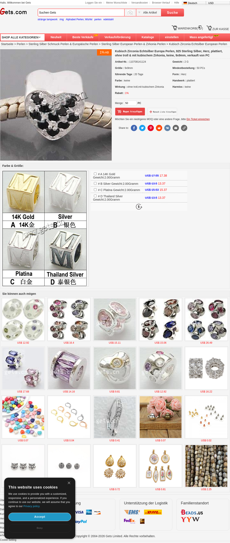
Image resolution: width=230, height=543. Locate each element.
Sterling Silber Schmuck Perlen (49, 44)
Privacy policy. (31, 506)
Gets (13, 11)
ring (62, 19)
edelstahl (109, 19)
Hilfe (176, 2)
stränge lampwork (47, 19)
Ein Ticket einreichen (198, 119)
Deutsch (192, 3)
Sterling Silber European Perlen (121, 44)
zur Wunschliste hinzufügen (162, 112)
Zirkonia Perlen (156, 44)
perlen (97, 19)
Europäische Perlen (85, 44)
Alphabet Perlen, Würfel (79, 19)
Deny (40, 528)
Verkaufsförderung (117, 37)
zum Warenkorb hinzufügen (130, 112)
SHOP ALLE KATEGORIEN (20, 37)
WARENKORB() (190, 28)
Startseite (7, 44)
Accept (39, 516)
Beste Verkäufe (82, 37)
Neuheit (56, 37)
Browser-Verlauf (161, 2)
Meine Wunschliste (116, 2)
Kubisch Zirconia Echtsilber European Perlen (198, 44)
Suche (172, 12)
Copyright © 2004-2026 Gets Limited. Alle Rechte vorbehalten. (115, 536)
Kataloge (148, 37)
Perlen (21, 44)
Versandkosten (139, 2)
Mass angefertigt (201, 37)
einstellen (172, 37)
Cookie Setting (8, 539)
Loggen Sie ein (93, 2)
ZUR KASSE (220, 29)
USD (210, 3)
